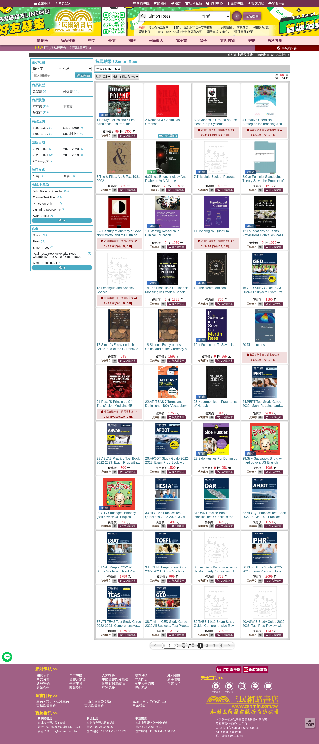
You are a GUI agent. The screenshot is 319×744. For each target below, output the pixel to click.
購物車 (160, 3)
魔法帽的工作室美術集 (198, 27)
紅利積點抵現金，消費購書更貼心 (64, 48)
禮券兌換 (141, 675)
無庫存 (106, 136)
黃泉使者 (242, 27)
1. (117, 124)
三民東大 (156, 41)
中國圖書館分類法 (115, 679)
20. (253, 345)
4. (263, 124)
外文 (112, 41)
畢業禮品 (139, 705)
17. (119, 349)
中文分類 (43, 679)
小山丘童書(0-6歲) (97, 701)
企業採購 (42, 3)
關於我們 (43, 675)
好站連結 (141, 687)
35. (216, 571)
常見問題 (141, 679)
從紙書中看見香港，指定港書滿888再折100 (268, 55)
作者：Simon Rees (108, 68)
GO (236, 16)
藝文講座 (256, 3)
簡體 (132, 41)
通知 (176, 3)
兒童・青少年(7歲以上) (149, 701)
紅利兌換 (193, 3)
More (62, 220)
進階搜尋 (252, 16)
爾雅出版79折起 (217, 31)
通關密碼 (43, 683)
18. (167, 349)
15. (210, 288)
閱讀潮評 (75, 687)
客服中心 (214, 3)
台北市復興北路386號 (51, 722)
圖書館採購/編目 (114, 683)
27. (215, 458)
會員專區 (141, 3)
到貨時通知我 (168, 136)
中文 (91, 41)
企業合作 (173, 683)
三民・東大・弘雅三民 (52, 701)
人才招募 (108, 675)
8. (264, 181)
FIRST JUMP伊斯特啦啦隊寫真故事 (179, 31)
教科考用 (275, 41)
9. (119, 235)
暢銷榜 (42, 41)
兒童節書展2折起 (243, 31)
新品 (68, 41)
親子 (203, 41)
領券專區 (235, 3)
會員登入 (63, 3)
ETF (176, 27)
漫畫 (251, 41)
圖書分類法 (77, 679)
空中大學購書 (144, 683)
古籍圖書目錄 (46, 705)
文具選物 (227, 41)
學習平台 (276, 3)
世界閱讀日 (225, 27)
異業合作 (43, 687)
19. (214, 345)
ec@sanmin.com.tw (64, 731)
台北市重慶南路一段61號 (151, 722)
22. (167, 406)
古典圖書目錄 (94, 705)
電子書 (181, 41)
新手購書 (173, 679)
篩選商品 (83, 75)
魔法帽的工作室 (158, 27)
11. (211, 231)
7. (215, 176)
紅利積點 (173, 675)
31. (216, 517)
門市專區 (75, 675)
